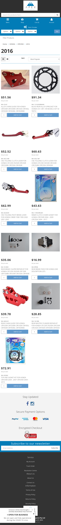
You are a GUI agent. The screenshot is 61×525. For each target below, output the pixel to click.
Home (5, 44)
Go (57, 31)
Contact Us (30, 483)
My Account (30, 462)
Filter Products (8, 38)
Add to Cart (18, 115)
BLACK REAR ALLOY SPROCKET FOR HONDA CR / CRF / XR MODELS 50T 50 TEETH (45, 108)
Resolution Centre (30, 471)
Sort (23, 58)
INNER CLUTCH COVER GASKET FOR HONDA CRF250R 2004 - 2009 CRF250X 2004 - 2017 (45, 217)
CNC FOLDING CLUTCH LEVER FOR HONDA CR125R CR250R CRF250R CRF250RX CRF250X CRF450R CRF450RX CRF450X (13, 164)
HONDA (12, 44)
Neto (38, 522)
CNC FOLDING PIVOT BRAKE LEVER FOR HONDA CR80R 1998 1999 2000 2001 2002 (14, 217)
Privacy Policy (30, 495)
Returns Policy (30, 499)
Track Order (30, 466)
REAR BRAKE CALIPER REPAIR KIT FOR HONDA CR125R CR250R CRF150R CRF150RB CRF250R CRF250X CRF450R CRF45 (15, 272)
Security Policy (30, 504)
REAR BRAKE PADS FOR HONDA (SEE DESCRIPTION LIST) (45, 270)
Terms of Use (30, 490)
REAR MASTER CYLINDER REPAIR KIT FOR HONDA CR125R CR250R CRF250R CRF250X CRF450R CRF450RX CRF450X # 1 (46, 326)
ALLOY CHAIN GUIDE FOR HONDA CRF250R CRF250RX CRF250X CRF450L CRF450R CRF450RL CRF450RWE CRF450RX (15, 109)
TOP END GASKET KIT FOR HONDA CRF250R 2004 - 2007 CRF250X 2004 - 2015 (15, 379)
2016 (28, 44)
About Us (30, 478)
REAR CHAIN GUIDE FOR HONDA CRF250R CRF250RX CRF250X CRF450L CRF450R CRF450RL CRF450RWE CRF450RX (15, 326)
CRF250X (21, 44)
